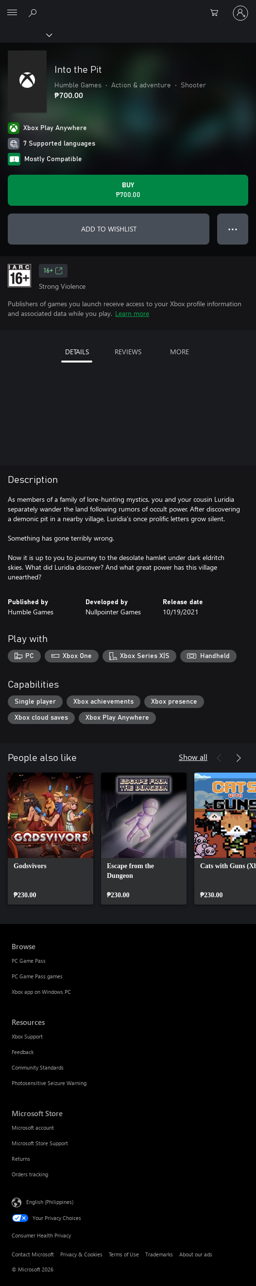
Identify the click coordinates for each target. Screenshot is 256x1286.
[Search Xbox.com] (34, 12)
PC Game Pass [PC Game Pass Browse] (29, 960)
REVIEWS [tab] (128, 351)
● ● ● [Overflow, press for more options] (233, 228)
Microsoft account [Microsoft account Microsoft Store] (33, 1127)
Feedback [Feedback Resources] (23, 1052)
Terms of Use (124, 1254)
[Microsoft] (128, 7)
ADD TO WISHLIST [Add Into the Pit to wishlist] (109, 228)
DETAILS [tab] (77, 351)
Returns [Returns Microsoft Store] (21, 1158)
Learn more (132, 313)
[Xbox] (25, 34)
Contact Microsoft (33, 1254)
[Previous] (219, 758)
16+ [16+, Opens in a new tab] (53, 271)
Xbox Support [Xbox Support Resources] (27, 1036)
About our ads (195, 1254)
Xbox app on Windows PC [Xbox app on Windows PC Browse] (41, 992)
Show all (193, 757)
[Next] (238, 758)
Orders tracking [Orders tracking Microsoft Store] (30, 1174)
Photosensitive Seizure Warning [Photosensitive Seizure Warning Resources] (49, 1083)
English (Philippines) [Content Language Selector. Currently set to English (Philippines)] (49, 1202)
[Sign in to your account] (240, 13)
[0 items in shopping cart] (217, 13)
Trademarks (159, 1254)
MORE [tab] (179, 351)
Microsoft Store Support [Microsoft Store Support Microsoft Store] (40, 1143)
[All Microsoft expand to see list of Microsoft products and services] (12, 13)
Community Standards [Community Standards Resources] (38, 1067)
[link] (50, 839)
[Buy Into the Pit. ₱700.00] (128, 190)
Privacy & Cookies (81, 1254)
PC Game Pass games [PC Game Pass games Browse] (37, 976)
